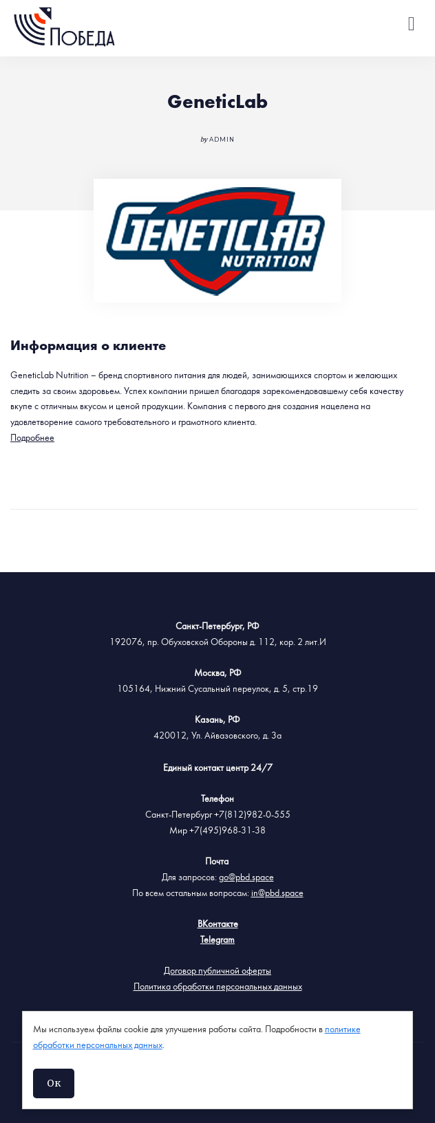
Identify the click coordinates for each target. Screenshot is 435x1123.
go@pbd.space (246, 877)
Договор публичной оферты (217, 971)
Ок (54, 1083)
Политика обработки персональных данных (218, 986)
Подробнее (32, 438)
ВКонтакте (218, 924)
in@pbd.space (277, 893)
